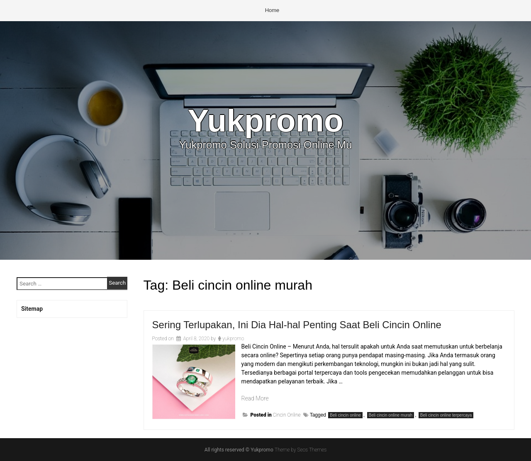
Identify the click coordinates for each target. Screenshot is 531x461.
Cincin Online (287, 415)
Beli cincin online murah (391, 415)
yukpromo (233, 338)
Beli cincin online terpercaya (446, 415)
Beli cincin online (345, 415)
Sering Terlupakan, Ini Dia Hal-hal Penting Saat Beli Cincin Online (296, 324)
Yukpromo (265, 120)
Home (272, 10)
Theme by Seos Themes (300, 450)
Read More (255, 398)
